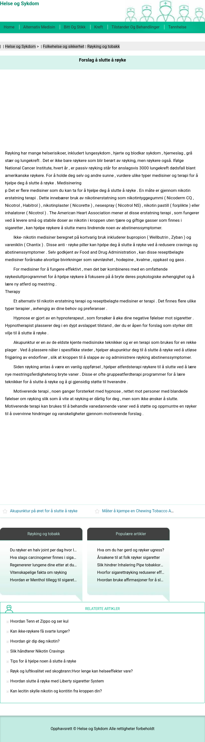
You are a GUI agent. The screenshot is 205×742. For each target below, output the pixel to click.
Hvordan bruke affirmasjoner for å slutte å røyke (139, 580)
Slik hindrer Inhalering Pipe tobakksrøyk (132, 565)
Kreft (98, 27)
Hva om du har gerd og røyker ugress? (130, 550)
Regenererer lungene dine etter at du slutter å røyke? (56, 565)
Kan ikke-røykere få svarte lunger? (40, 631)
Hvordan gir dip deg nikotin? (35, 641)
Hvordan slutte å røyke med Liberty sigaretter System (57, 681)
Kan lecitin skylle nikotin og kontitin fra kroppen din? (56, 691)
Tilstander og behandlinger (136, 27)
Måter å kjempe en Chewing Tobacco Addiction (143, 511)
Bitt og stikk (74, 27)
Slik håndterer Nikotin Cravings (37, 651)
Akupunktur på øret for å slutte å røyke (43, 511)
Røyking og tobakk (103, 46)
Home (9, 27)
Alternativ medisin (39, 27)
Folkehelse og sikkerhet (63, 46)
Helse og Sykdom (20, 46)
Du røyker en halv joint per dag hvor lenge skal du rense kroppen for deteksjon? (79, 550)
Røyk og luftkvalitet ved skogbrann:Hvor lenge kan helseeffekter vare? (71, 671)
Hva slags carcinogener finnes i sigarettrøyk (48, 557)
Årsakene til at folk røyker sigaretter (128, 557)
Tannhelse (177, 27)
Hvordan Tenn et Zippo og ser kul (39, 621)
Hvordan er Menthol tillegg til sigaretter (44, 580)
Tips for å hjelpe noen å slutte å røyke (43, 661)
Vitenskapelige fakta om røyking (38, 572)
